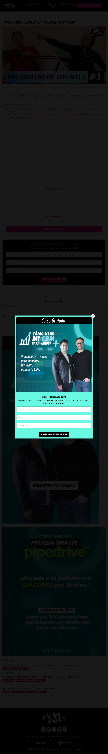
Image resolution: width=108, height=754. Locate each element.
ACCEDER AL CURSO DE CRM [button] (54, 434)
